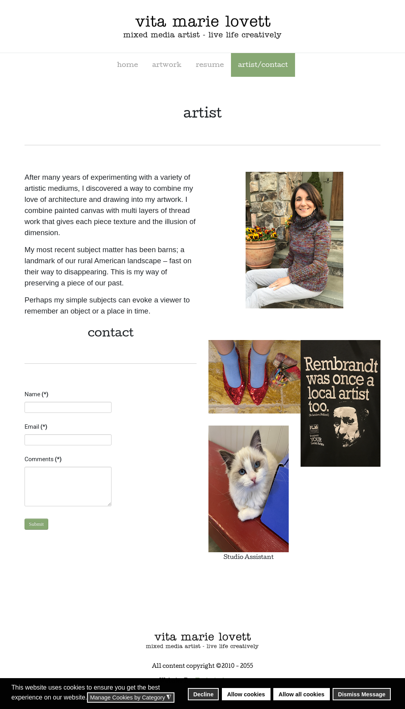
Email (36, 426)
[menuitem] (127, 65)
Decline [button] (203, 694)
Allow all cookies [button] (301, 694)
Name (36, 394)
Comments (43, 459)
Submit (36, 524)
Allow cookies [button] (246, 694)
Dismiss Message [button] (362, 694)
